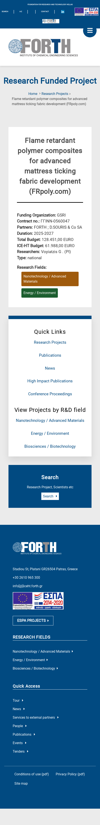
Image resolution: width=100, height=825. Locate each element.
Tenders (20, 751)
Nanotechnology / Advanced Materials (50, 420)
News (50, 368)
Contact (45, 12)
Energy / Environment (50, 433)
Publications (50, 355)
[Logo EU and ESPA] (86, 11)
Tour (18, 700)
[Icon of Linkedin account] (62, 11)
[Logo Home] (50, 47)
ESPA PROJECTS (33, 620)
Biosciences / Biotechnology (50, 446)
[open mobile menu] (90, 30)
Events (19, 743)
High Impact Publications (50, 381)
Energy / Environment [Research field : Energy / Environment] (40, 293)
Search (50, 496)
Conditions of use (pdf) (31, 774)
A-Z (20, 12)
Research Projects (55, 94)
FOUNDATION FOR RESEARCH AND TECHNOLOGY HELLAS (50, 5)
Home (32, 94)
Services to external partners (36, 717)
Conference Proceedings (50, 393)
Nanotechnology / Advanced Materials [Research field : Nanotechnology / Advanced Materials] (45, 278)
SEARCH (5, 12)
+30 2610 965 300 (26, 578)
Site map (21, 783)
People (20, 726)
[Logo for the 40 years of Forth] (51, 21)
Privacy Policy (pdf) (70, 774)
